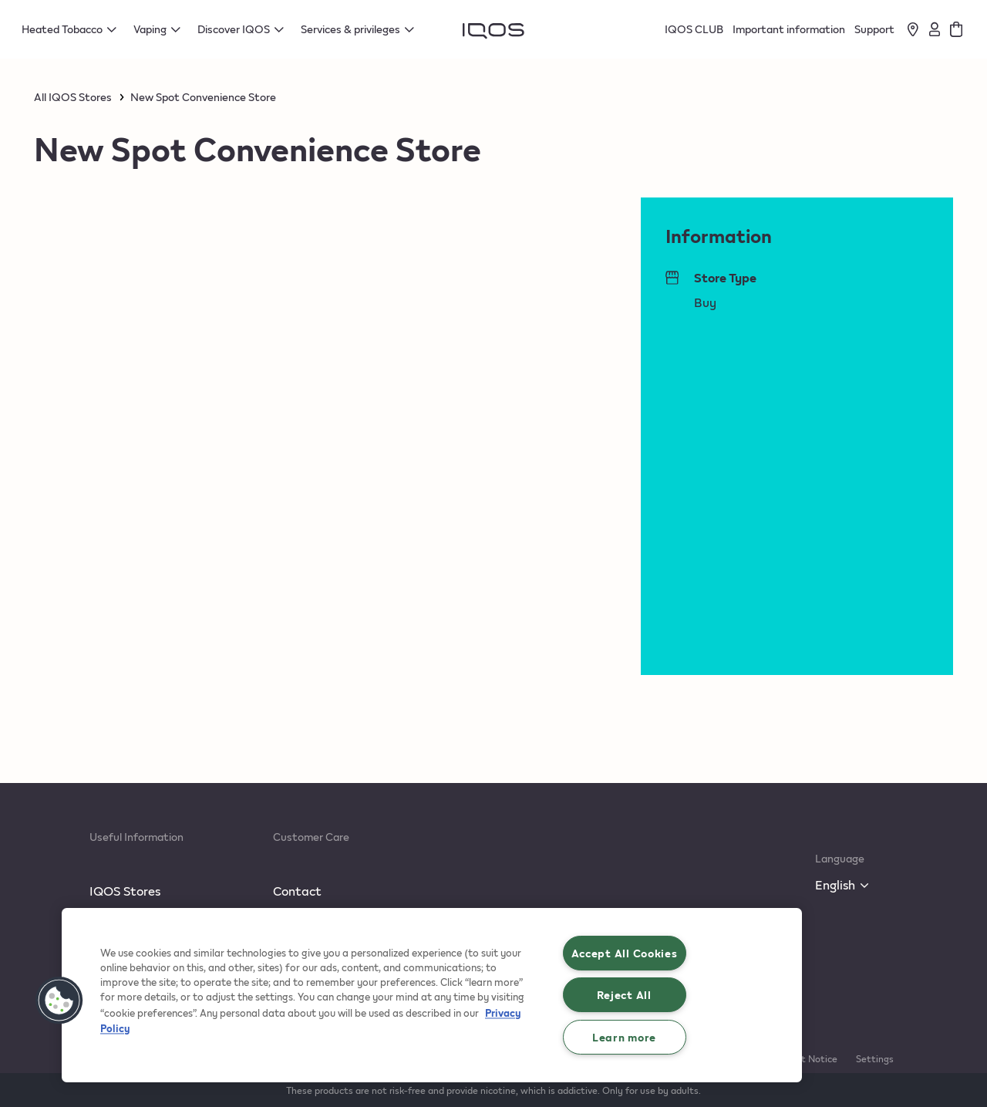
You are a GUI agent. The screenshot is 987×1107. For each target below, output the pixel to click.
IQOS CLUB (694, 29)
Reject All (624, 994)
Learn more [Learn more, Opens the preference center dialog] (624, 1036)
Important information (789, 29)
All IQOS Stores (73, 97)
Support (874, 29)
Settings (875, 1058)
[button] (59, 1000)
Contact (297, 890)
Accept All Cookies (624, 952)
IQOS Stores (124, 890)
